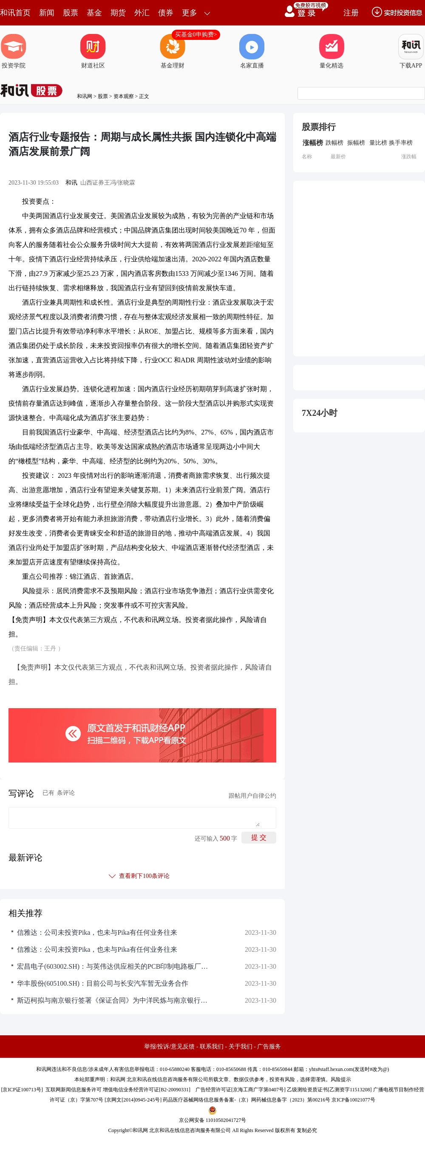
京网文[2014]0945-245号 (133, 1100)
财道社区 (93, 51)
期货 (118, 12)
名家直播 (252, 51)
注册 (351, 12)
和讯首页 (15, 12)
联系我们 (212, 1046)
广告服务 (269, 1046)
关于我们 (240, 1046)
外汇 (142, 12)
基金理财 (172, 51)
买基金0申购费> (196, 34)
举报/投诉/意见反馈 (169, 1046)
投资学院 (13, 51)
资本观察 (123, 96)
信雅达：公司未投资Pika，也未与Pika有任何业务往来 (97, 932)
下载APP (411, 51)
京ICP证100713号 (22, 1090)
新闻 (46, 12)
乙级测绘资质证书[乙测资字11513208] (329, 1090)
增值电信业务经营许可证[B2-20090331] (146, 1090)
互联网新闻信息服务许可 (73, 1090)
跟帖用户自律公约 (252, 796)
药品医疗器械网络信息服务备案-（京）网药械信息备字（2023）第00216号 (246, 1100)
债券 (165, 12)
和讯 (71, 182)
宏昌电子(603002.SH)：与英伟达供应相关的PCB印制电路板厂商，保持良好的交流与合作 (114, 966)
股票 (70, 12)
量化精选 (331, 51)
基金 (94, 12)
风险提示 (341, 1079)
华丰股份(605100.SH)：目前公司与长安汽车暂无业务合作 (102, 983)
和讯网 (84, 96)
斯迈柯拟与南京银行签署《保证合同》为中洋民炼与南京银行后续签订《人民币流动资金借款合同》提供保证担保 (114, 1000)
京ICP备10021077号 (353, 1100)
